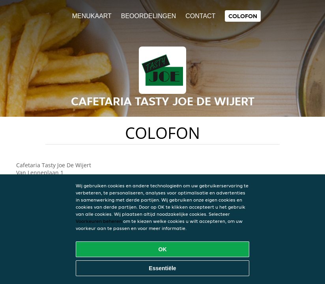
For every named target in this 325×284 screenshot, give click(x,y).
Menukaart (92, 16)
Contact (200, 16)
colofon (242, 16)
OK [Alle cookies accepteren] (163, 249)
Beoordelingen (148, 16)
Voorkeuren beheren (99, 221)
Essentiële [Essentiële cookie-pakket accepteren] (162, 268)
